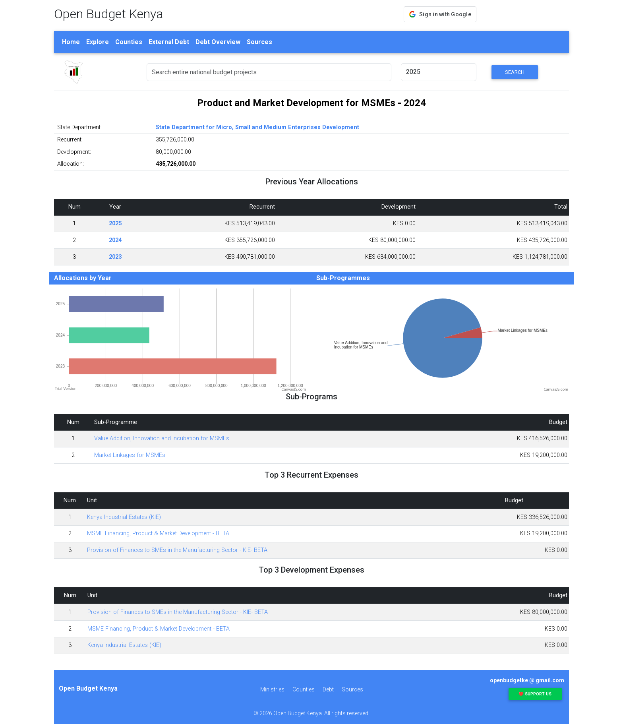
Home (71, 42)
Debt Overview (217, 42)
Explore (97, 42)
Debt (328, 689)
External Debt (169, 42)
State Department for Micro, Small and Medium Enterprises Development (257, 127)
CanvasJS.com (293, 389)
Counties (128, 42)
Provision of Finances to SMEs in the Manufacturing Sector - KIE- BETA (177, 550)
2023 (115, 257)
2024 (115, 240)
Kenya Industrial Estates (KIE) (124, 517)
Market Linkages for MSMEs (129, 455)
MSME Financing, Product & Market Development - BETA (158, 533)
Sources (259, 42)
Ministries (272, 689)
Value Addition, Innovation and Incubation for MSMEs (161, 438)
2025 (115, 223)
